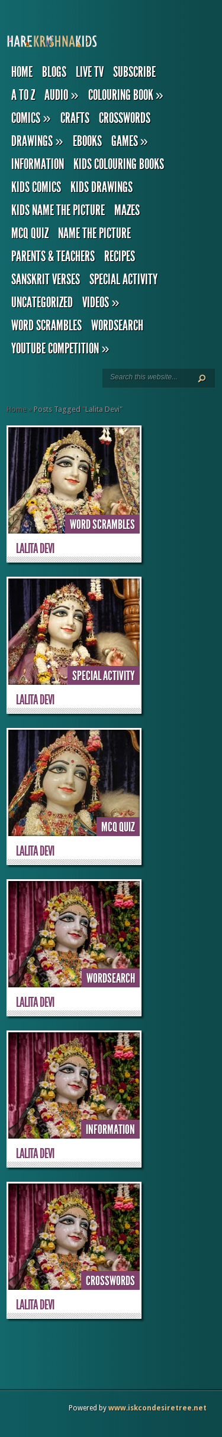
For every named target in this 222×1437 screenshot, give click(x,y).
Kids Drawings (101, 187)
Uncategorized (42, 302)
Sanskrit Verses (45, 279)
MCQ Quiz (30, 233)
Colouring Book (125, 95)
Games (129, 141)
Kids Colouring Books (118, 164)
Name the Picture (94, 233)
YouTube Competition (60, 348)
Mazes (127, 210)
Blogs (54, 72)
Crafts (74, 118)
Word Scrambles (46, 325)
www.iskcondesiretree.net (157, 1408)
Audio (61, 95)
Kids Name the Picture (58, 210)
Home (22, 72)
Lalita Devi (35, 549)
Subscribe (134, 72)
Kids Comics (36, 187)
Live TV (90, 72)
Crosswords (124, 118)
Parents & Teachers (53, 256)
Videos (100, 302)
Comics (30, 118)
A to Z (23, 95)
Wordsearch (117, 325)
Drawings (37, 141)
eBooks (87, 141)
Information (37, 164)
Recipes (119, 256)
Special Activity (123, 279)
